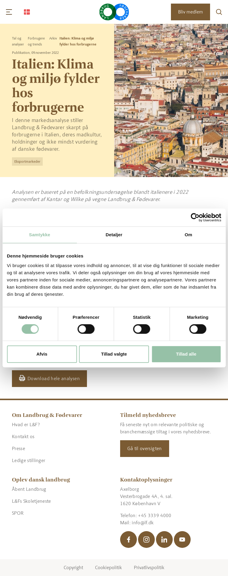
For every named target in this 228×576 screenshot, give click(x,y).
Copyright (73, 567)
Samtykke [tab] (39, 234)
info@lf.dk (143, 522)
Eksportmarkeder (27, 161)
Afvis (42, 353)
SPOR (18, 513)
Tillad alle (186, 353)
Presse (18, 448)
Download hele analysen (53, 378)
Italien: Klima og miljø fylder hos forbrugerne (78, 41)
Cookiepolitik (108, 567)
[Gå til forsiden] (114, 12)
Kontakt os (23, 436)
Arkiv (53, 38)
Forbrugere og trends (36, 41)
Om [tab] (188, 234)
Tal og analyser (18, 41)
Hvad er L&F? (26, 424)
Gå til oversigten (144, 448)
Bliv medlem (190, 12)
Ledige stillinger (28, 460)
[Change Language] (27, 12)
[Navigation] (9, 12)
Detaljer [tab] (114, 234)
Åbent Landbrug (29, 489)
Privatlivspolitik (149, 567)
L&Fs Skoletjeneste (31, 501)
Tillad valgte (114, 353)
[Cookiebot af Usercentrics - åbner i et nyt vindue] (195, 217)
